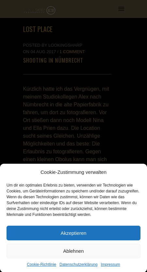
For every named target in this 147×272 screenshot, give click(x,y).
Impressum (110, 266)
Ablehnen (73, 252)
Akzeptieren (73, 234)
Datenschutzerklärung (78, 266)
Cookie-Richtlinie (41, 266)
